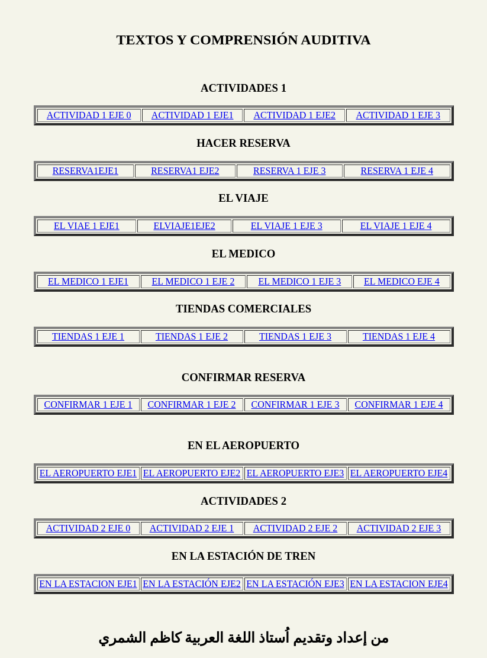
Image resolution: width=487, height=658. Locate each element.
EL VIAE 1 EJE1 (87, 226)
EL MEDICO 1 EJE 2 (193, 281)
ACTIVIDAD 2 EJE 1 (192, 528)
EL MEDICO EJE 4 (402, 281)
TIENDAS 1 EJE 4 (399, 336)
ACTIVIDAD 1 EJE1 (192, 115)
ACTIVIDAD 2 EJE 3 (399, 528)
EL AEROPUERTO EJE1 (88, 473)
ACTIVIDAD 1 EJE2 (294, 115)
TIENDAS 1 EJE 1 (88, 336)
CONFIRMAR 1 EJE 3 (295, 404)
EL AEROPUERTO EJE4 (398, 473)
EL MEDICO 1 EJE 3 (299, 281)
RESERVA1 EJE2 (185, 171)
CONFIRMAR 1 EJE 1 (88, 404)
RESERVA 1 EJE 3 (289, 171)
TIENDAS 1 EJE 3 (295, 336)
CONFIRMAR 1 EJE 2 (192, 404)
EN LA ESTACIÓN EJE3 (295, 584)
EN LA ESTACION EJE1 (88, 584)
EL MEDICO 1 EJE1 (88, 281)
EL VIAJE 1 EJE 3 (286, 226)
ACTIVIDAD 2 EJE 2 (295, 528)
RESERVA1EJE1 (85, 171)
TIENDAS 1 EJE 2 (192, 336)
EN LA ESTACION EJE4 (398, 584)
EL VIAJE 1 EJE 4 (396, 226)
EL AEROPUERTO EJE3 (295, 473)
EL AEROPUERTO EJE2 (191, 473)
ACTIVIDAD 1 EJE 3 (398, 115)
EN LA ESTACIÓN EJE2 (191, 584)
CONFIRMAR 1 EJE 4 (399, 404)
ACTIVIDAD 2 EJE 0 (88, 528)
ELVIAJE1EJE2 (184, 226)
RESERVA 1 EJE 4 (397, 171)
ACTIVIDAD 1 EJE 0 (89, 115)
